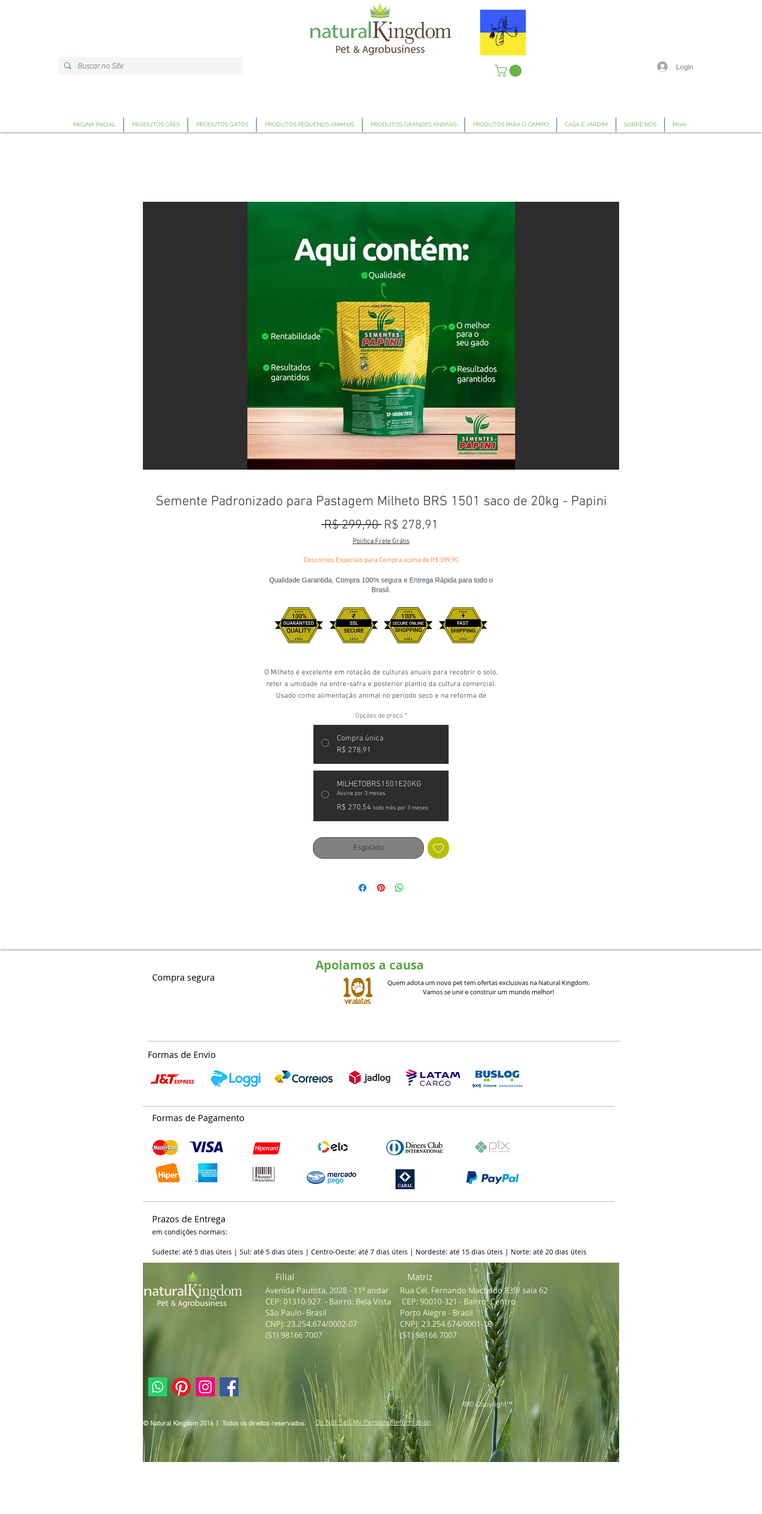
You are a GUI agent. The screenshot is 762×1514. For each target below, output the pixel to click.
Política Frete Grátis (381, 541)
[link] (509, 71)
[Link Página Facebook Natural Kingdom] (229, 1386)
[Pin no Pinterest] (381, 888)
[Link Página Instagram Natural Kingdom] (205, 1386)
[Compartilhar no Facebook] (362, 888)
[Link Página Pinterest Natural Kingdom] (181, 1386)
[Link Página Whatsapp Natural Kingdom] (157, 1386)
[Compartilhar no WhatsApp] (399, 888)
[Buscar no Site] (150, 66)
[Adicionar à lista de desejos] (438, 848)
